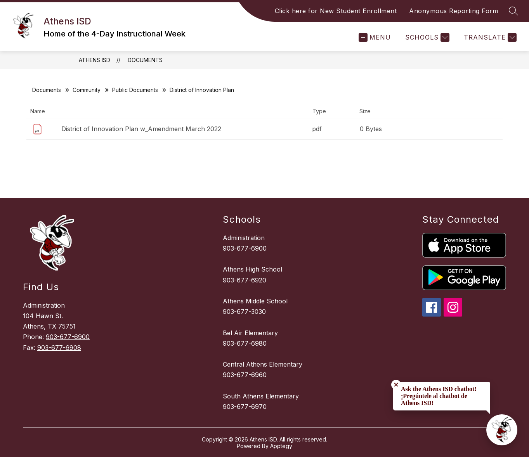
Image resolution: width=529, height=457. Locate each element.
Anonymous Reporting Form (453, 11)
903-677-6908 (59, 347)
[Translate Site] (489, 37)
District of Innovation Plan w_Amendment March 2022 (141, 129)
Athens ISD (94, 60)
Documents (145, 60)
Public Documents (135, 90)
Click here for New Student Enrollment (336, 11)
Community (87, 90)
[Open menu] (375, 37)
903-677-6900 (68, 337)
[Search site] (513, 11)
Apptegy (281, 446)
